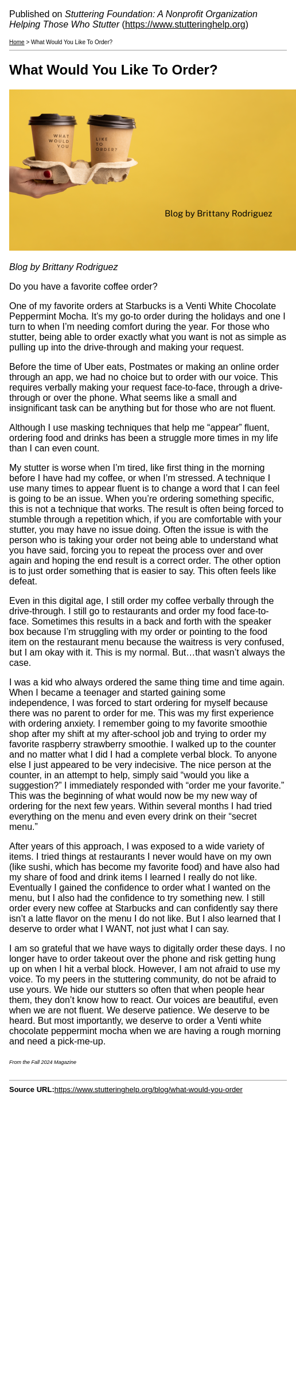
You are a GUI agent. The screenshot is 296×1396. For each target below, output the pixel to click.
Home (17, 42)
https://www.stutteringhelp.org (185, 24)
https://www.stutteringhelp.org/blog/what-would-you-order (148, 1089)
